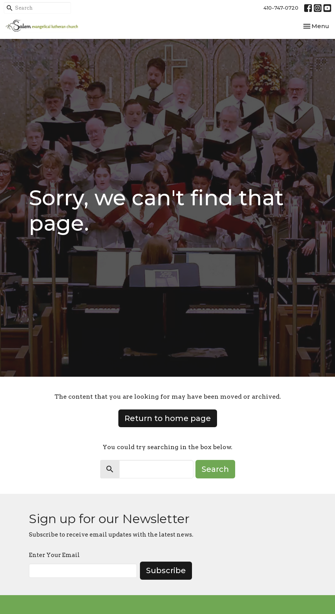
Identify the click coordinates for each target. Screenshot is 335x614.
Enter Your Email (54, 555)
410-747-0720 (280, 8)
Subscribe (166, 570)
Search (215, 469)
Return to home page (168, 418)
